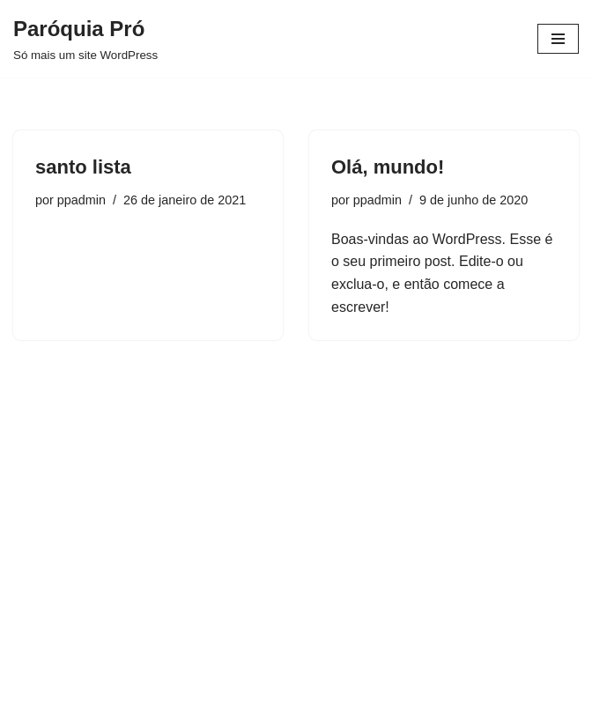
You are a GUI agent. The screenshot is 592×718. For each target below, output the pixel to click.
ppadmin (81, 200)
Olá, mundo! (387, 167)
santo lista (83, 167)
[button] (554, 25)
